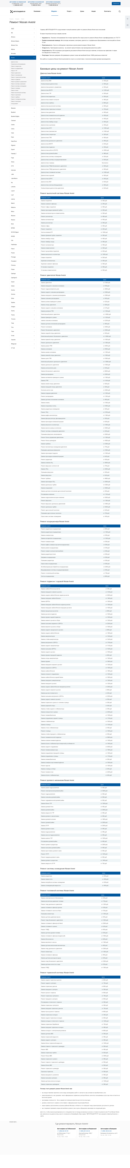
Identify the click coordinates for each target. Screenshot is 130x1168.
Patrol (12, 248)
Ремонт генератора (16, 66)
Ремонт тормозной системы (18, 77)
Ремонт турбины (15, 97)
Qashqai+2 (14, 277)
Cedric (13, 124)
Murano (13, 215)
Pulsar (13, 269)
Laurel (12, 191)
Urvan (12, 335)
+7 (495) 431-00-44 (35, 5)
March (13, 203)
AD (12, 33)
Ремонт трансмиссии (16, 75)
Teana (13, 315)
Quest (12, 281)
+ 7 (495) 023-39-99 (17, 5)
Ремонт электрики (16, 101)
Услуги (70, 11)
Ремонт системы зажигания (18, 83)
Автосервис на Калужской (87, 1129)
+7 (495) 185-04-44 (53, 5)
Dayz (12, 137)
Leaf (12, 195)
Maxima (13, 207)
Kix (12, 182)
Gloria (12, 162)
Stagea (13, 306)
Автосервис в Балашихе (109, 1129)
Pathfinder (14, 244)
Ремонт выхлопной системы (18, 92)
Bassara (13, 108)
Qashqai (13, 273)
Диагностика (14, 62)
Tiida (12, 323)
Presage (13, 257)
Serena (13, 294)
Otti (12, 240)
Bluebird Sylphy (15, 116)
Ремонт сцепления (16, 94)
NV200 (13, 236)
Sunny (13, 310)
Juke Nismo (14, 178)
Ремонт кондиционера (17, 68)
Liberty (13, 199)
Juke (12, 174)
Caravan (13, 120)
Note (12, 224)
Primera (13, 265)
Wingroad (13, 344)
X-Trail (13, 348)
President (13, 261)
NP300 (13, 228)
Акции (93, 11)
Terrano (13, 319)
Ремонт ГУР (14, 70)
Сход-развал (14, 103)
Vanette (13, 339)
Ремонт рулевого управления (18, 81)
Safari (12, 286)
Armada (13, 53)
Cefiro (12, 128)
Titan (12, 331)
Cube (12, 133)
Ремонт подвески (15, 79)
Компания (38, 11)
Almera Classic (15, 41)
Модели (54, 11)
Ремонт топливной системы (18, 99)
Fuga (12, 157)
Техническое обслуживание (18, 64)
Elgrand (13, 145)
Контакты (107, 11)
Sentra (13, 290)
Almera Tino (14, 45)
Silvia (12, 298)
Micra (12, 211)
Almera (13, 37)
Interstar (13, 170)
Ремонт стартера (15, 88)
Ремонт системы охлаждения (18, 86)
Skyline (13, 302)
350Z (12, 28)
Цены (82, 11)
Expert (13, 149)
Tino (12, 327)
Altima (13, 49)
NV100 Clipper (15, 232)
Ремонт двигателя (16, 73)
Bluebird (13, 112)
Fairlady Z (13, 153)
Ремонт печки (14, 90)
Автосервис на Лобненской (66, 1129)
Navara (13, 219)
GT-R (12, 166)
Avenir (13, 57)
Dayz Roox (14, 141)
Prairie (13, 253)
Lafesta (13, 186)
